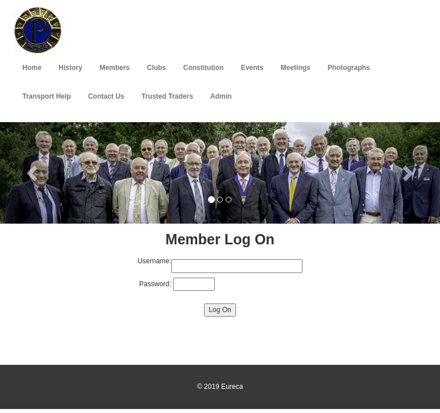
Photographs (349, 68)
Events (252, 68)
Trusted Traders (167, 96)
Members (115, 68)
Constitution (203, 68)
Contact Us (106, 96)
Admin (220, 96)
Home (31, 68)
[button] (33, 173)
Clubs (156, 68)
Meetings (296, 68)
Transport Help (46, 96)
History (70, 68)
